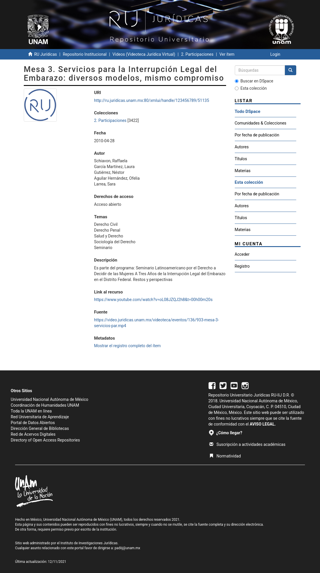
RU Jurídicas (45, 54)
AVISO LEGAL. (263, 424)
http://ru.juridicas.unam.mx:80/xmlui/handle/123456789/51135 (151, 100)
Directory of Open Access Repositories (45, 440)
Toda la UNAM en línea (31, 411)
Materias (243, 170)
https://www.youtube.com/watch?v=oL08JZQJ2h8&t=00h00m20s (153, 299)
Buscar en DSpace (254, 81)
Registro (242, 266)
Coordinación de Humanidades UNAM (45, 405)
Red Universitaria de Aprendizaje (40, 417)
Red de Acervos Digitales (33, 434)
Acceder (242, 254)
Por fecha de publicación (257, 135)
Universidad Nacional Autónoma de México (49, 399)
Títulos (241, 158)
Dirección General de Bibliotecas (40, 428)
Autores (242, 147)
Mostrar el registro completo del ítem (127, 345)
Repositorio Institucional (85, 54)
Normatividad (225, 456)
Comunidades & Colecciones (260, 123)
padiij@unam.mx (127, 548)
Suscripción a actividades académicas (247, 444)
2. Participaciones (197, 54)
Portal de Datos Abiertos (33, 422)
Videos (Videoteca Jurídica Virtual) (143, 54)
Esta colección (251, 88)
